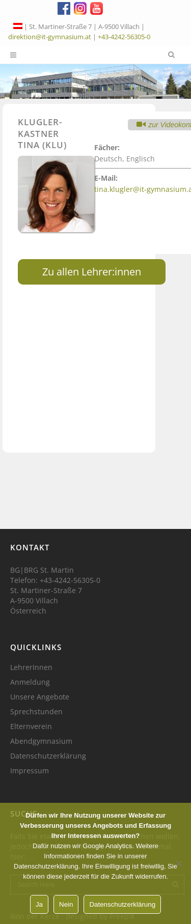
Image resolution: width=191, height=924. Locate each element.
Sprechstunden (36, 712)
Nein (66, 904)
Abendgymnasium (41, 741)
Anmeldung (30, 682)
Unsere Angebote (39, 697)
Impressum (29, 771)
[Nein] (178, 863)
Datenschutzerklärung (48, 756)
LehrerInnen (31, 667)
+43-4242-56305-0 (124, 36)
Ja (39, 904)
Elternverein (31, 726)
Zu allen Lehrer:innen (91, 271)
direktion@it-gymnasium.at (49, 36)
